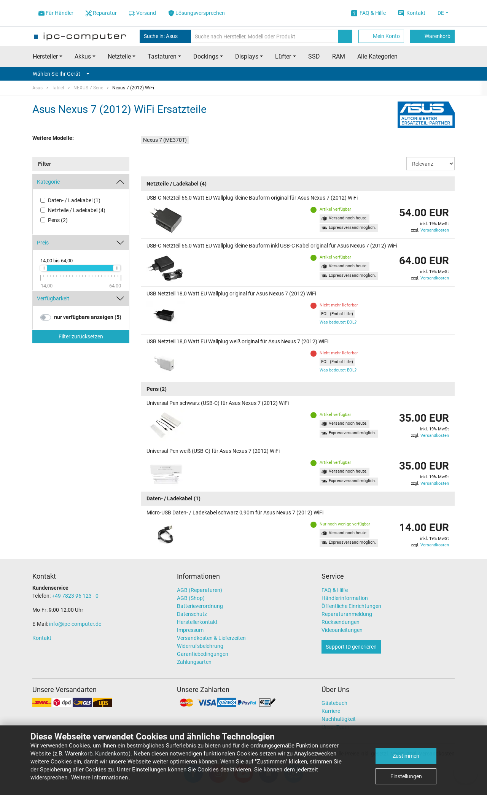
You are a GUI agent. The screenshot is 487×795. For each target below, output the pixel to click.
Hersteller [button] (45, 56)
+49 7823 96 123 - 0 (75, 596)
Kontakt (411, 13)
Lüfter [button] (283, 56)
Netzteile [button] (119, 56)
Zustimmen (406, 756)
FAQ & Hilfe (368, 13)
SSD (314, 56)
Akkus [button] (83, 56)
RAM (338, 56)
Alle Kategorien (377, 56)
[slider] (43, 268)
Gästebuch (334, 703)
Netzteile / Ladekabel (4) (76, 210)
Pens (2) (58, 220)
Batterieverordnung (200, 606)
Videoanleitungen (342, 630)
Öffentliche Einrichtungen (351, 606)
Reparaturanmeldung (346, 614)
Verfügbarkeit (53, 298)
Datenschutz (192, 614)
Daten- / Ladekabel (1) (74, 200)
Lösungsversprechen (196, 13)
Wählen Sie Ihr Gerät (61, 74)
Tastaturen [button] (162, 56)
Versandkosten (434, 230)
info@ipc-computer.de (75, 624)
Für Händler (55, 13)
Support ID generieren (351, 647)
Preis (43, 243)
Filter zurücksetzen (81, 336)
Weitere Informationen (99, 777)
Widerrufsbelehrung (200, 646)
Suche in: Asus (165, 36)
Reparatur (101, 13)
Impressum (190, 630)
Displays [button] (246, 56)
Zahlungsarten (194, 662)
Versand (142, 13)
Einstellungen (406, 776)
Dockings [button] (205, 56)
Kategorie (48, 182)
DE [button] (441, 13)
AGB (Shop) (191, 598)
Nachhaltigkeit (338, 719)
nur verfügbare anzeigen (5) (87, 317)
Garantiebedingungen (202, 654)
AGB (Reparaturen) (199, 590)
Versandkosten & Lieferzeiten (211, 638)
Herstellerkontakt (197, 622)
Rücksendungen (340, 622)
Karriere (330, 711)
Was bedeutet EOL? (338, 322)
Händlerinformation (344, 598)
